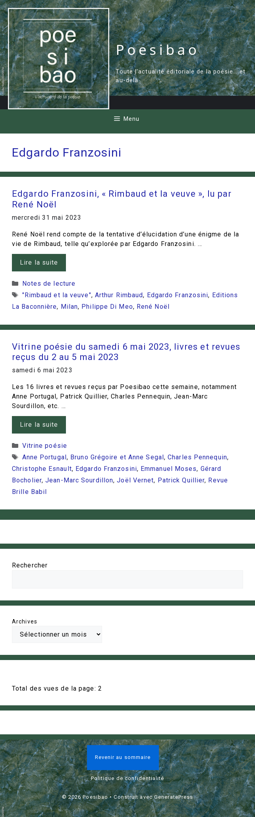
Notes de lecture (49, 283)
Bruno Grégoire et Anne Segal (117, 457)
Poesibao (157, 49)
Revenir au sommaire (123, 757)
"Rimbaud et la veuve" (56, 295)
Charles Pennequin (197, 457)
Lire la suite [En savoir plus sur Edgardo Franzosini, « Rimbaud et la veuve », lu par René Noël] (39, 262)
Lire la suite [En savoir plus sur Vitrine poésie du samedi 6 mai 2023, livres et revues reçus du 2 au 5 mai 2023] (39, 424)
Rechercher (30, 565)
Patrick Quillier (181, 480)
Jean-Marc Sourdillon (79, 480)
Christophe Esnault (42, 468)
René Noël (153, 306)
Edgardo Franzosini (178, 295)
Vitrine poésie (44, 445)
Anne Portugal (44, 457)
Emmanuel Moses (169, 468)
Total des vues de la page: (55, 688)
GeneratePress (173, 797)
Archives (24, 621)
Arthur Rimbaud (119, 295)
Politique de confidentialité (127, 778)
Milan (69, 306)
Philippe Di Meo (107, 306)
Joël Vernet (135, 480)
